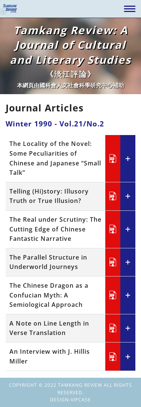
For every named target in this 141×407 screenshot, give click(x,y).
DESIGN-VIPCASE (70, 399)
